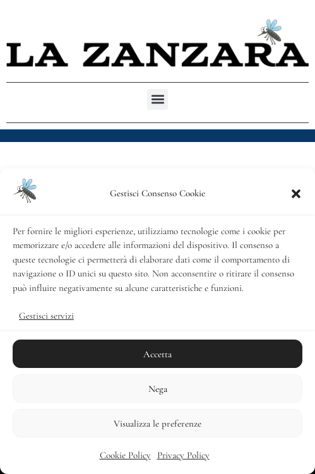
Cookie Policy (125, 455)
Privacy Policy (183, 455)
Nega (157, 388)
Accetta (157, 354)
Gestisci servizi (46, 315)
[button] (296, 193)
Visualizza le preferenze (157, 423)
